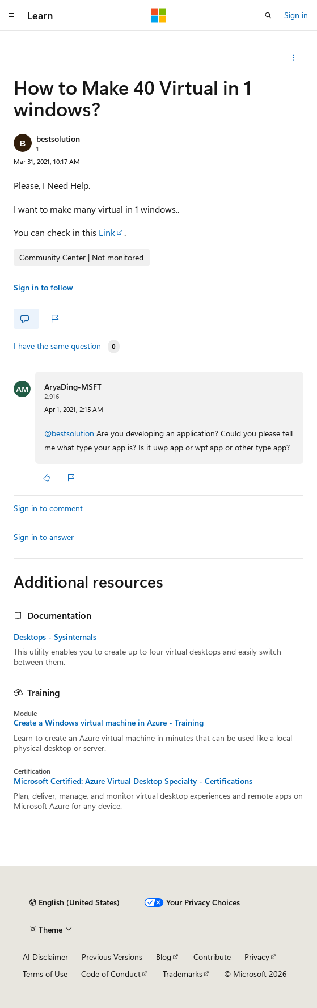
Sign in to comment (48, 508)
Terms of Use (45, 973)
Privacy (256, 956)
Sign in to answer (44, 537)
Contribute (212, 956)
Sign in (296, 15)
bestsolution (58, 138)
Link (107, 232)
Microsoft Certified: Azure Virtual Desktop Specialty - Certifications (133, 781)
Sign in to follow (43, 287)
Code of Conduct (111, 973)
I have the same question (57, 346)
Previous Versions (112, 956)
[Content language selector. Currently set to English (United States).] (74, 902)
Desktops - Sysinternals (55, 637)
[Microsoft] (158, 15)
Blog (163, 956)
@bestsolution (70, 433)
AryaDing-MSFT (73, 386)
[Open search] (268, 15)
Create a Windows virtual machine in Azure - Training (109, 723)
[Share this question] (293, 58)
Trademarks (182, 973)
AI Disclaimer (45, 956)
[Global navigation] (11, 15)
